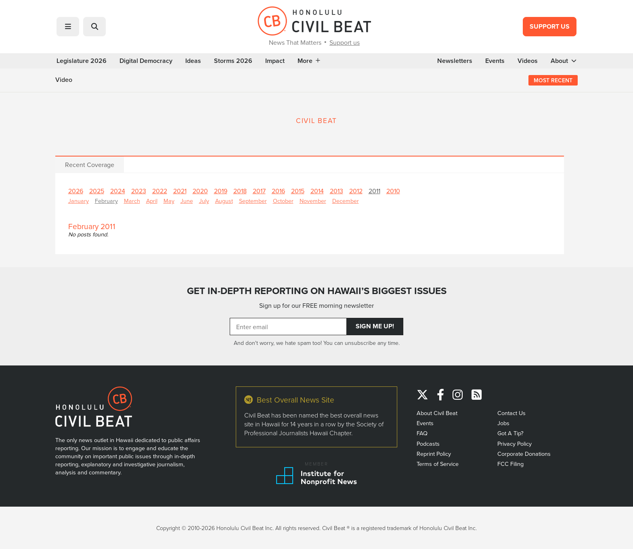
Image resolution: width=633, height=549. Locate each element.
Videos (528, 60)
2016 (278, 190)
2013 (336, 190)
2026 (75, 190)
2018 (240, 190)
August (224, 200)
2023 (138, 190)
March (132, 200)
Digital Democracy (145, 60)
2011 (374, 190)
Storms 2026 (233, 60)
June (186, 200)
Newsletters (454, 60)
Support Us (550, 26)
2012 (356, 190)
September (253, 200)
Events (495, 60)
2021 (180, 190)
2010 (393, 190)
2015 (297, 190)
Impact (275, 60)
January (78, 200)
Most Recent (553, 80)
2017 (259, 190)
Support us (344, 42)
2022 (159, 190)
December (345, 200)
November (313, 200)
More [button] (309, 60)
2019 (220, 190)
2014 (317, 190)
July (204, 200)
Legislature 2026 (82, 60)
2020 (200, 190)
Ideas (193, 60)
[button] (68, 26)
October (283, 200)
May (168, 200)
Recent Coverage (89, 164)
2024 (117, 190)
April (151, 200)
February (106, 200)
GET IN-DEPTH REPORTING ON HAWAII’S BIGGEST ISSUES (316, 291)
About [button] (563, 60)
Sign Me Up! (375, 326)
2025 (96, 190)
